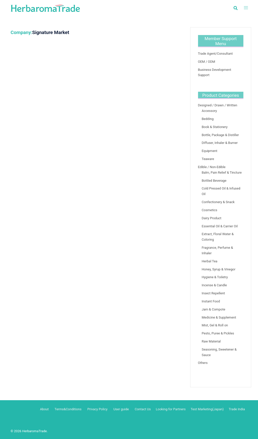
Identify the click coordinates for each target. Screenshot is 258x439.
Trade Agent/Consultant (215, 53)
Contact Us (143, 409)
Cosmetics (209, 210)
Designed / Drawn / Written (217, 105)
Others (203, 363)
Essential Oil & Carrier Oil (220, 226)
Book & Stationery (215, 127)
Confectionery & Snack (218, 202)
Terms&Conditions (68, 409)
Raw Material (211, 341)
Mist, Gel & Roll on (215, 325)
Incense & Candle (214, 285)
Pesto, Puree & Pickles (218, 333)
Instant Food (211, 301)
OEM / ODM (206, 62)
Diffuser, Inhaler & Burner (220, 143)
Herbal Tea (209, 261)
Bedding (208, 119)
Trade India (237, 409)
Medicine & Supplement (219, 317)
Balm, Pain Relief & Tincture (222, 172)
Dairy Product (211, 218)
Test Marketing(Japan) (207, 409)
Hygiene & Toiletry (215, 277)
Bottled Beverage (214, 180)
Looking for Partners (170, 409)
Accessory (209, 111)
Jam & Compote (213, 309)
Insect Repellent (213, 293)
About (44, 409)
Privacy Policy (97, 409)
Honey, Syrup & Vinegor (219, 269)
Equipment (209, 151)
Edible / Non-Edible (212, 167)
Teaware (208, 159)
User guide (121, 409)
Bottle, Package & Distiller (220, 135)
